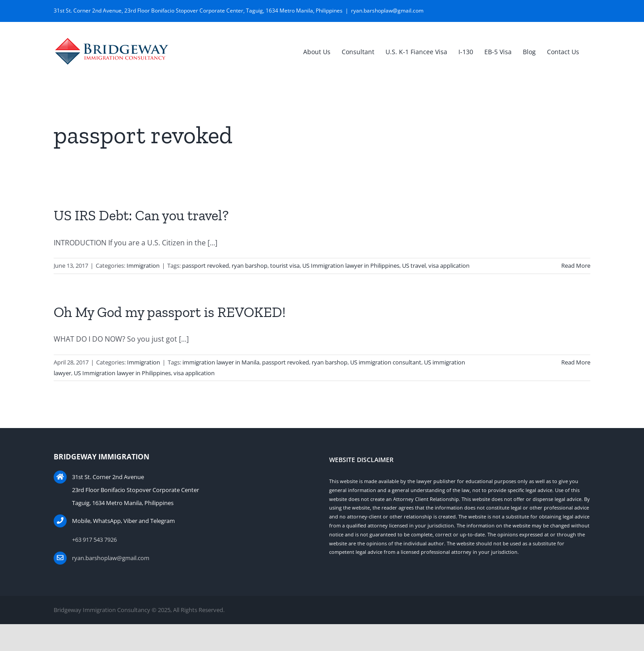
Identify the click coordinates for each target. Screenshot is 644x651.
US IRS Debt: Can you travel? (141, 215)
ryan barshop (249, 265)
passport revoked (205, 265)
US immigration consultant (385, 362)
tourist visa (285, 265)
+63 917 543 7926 (94, 539)
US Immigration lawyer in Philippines (350, 265)
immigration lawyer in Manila (220, 362)
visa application (449, 265)
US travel (414, 265)
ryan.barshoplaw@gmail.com (387, 10)
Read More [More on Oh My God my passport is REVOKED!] (575, 362)
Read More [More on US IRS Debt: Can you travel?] (575, 265)
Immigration (143, 265)
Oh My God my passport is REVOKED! (170, 312)
